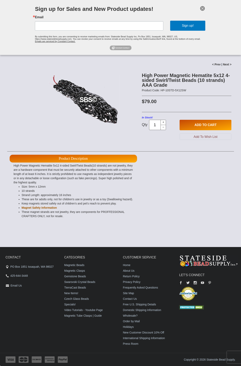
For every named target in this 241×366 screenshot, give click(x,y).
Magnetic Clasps (74, 270)
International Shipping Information (144, 338)
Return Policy (131, 276)
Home (126, 265)
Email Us (16, 285)
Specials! (70, 304)
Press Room (130, 343)
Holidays (128, 326)
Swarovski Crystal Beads (79, 282)
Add (205, 125)
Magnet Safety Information (39, 207)
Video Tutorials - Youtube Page (83, 310)
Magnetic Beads (74, 265)
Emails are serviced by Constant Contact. (55, 41)
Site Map (128, 293)
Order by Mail (131, 321)
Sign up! (188, 25)
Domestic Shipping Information (142, 310)
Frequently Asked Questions (140, 287)
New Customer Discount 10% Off (143, 332)
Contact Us (130, 298)
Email (39, 17)
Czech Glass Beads (76, 298)
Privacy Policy (131, 282)
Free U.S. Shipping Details (139, 304)
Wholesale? (130, 315)
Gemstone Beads (75, 276)
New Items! (71, 293)
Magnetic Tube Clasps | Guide (83, 315)
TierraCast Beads (75, 287)
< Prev (216, 64)
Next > (227, 64)
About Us (129, 270)
